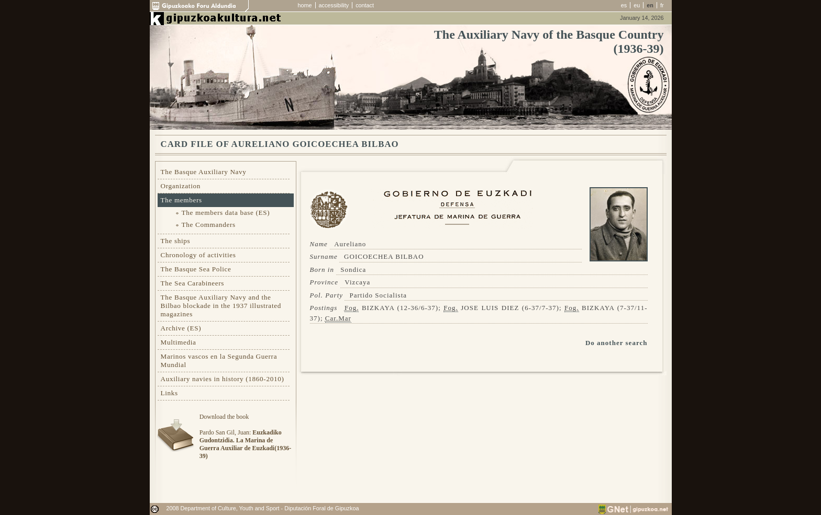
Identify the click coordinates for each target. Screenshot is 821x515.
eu (637, 5)
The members (181, 200)
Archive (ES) (181, 328)
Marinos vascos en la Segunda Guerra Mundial (219, 360)
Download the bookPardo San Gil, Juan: (245, 436)
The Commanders (209, 224)
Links (169, 393)
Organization (181, 186)
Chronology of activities (198, 255)
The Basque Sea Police (196, 269)
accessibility (334, 5)
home (305, 5)
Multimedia (178, 342)
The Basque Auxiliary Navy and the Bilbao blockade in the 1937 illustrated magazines (221, 305)
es (624, 5)
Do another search (616, 343)
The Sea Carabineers (193, 283)
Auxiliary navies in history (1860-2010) (222, 379)
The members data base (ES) (226, 212)
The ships (176, 241)
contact (365, 5)
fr (662, 5)
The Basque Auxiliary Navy (204, 172)
